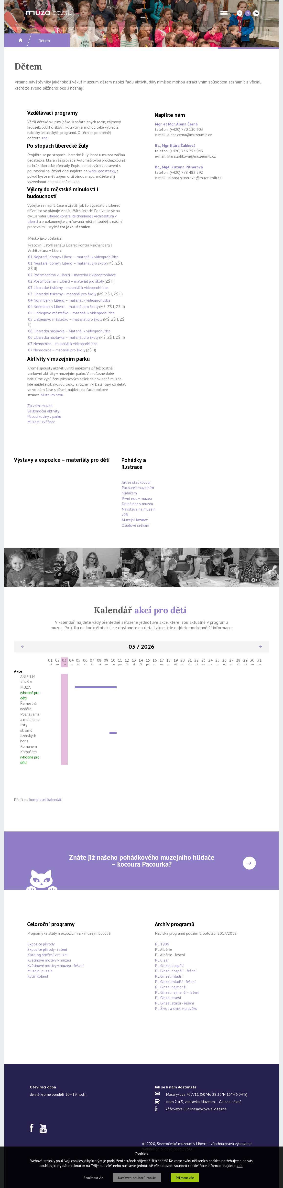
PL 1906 (162, 944)
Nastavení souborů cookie (137, 1178)
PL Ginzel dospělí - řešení (176, 970)
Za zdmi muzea (40, 405)
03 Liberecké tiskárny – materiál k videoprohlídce (68, 287)
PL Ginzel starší (168, 997)
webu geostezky (101, 170)
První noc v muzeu (137, 498)
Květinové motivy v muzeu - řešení (55, 965)
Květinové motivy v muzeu (49, 960)
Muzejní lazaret (135, 519)
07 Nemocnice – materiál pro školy (56, 350)
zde (44, 137)
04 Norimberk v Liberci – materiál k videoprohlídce (69, 300)
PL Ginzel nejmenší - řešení (177, 992)
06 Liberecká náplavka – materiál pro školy (63, 337)
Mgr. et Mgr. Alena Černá (176, 124)
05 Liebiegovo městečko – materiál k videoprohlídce (71, 312)
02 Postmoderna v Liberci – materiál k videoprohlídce (72, 274)
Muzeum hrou (52, 394)
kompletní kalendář (45, 799)
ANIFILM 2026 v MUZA (30, 687)
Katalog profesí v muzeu (47, 954)
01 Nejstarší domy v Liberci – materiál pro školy (67, 263)
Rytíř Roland (37, 976)
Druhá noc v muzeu (137, 503)
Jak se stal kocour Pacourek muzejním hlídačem (138, 487)
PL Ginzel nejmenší (170, 986)
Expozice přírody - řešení (47, 949)
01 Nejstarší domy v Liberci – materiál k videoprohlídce (73, 256)
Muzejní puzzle (40, 970)
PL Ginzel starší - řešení (174, 1003)
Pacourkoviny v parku (44, 416)
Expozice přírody (40, 944)
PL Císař (162, 960)
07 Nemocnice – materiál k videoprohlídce (62, 343)
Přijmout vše (185, 1178)
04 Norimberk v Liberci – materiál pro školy (63, 306)
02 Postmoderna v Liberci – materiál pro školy (66, 281)
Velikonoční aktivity (43, 411)
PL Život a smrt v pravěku (176, 1008)
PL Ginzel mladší (169, 976)
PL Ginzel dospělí (169, 965)
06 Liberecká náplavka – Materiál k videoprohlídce (69, 330)
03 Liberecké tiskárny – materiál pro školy (62, 293)
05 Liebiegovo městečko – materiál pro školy (65, 319)
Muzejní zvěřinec (41, 421)
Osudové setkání (135, 525)
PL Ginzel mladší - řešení (175, 981)
